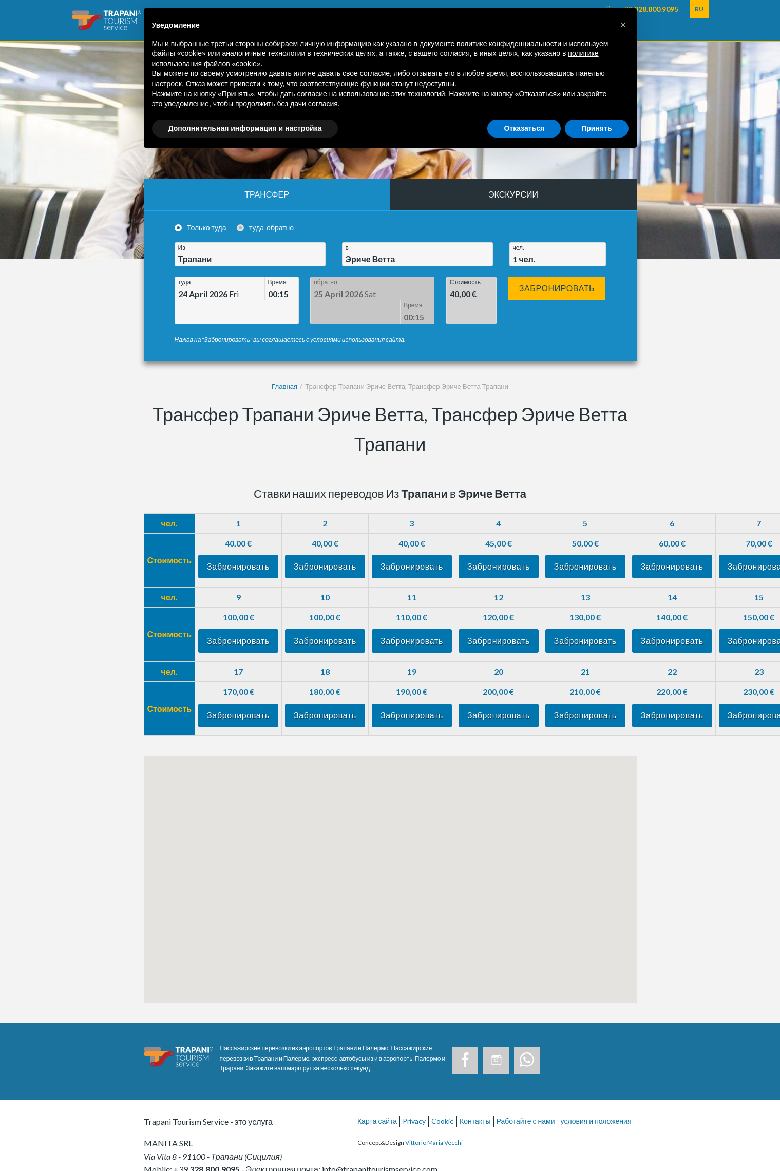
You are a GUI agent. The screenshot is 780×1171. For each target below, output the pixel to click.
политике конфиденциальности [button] (508, 44)
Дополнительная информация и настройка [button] (245, 128)
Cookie (442, 1098)
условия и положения (596, 1098)
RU (699, 9)
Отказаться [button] (524, 128)
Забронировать (557, 288)
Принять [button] (596, 128)
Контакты (475, 1098)
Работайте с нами (526, 1098)
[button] (623, 24)
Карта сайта (377, 1098)
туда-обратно (271, 227)
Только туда (206, 227)
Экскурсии (513, 194)
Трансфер (266, 194)
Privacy (414, 1098)
